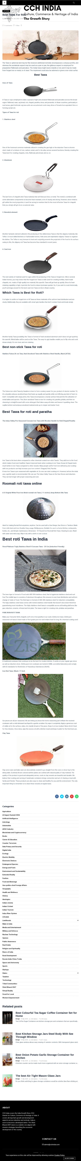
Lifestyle (5, 917)
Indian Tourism (8, 910)
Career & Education (9, 840)
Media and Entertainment (11, 927)
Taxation (5, 977)
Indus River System (9, 913)
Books (4, 836)
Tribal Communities (9, 984)
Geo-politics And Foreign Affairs (14, 885)
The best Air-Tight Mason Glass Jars (38, 1075)
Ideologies (6, 899)
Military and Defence (10, 931)
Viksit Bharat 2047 (9, 987)
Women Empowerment (10, 998)
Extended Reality (8, 875)
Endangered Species (10, 864)
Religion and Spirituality (11, 949)
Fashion (5, 878)
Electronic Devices (9, 861)
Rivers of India (7, 952)
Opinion (5, 938)
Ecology (5, 854)
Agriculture (6, 811)
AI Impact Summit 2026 (11, 815)
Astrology (6, 822)
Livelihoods (6, 920)
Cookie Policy (59, 1155)
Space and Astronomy (10, 963)
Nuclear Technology (10, 934)
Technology (6, 980)
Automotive (6, 825)
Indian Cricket (7, 906)
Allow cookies (69, 1158)
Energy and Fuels (8, 868)
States (4, 973)
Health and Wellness (10, 892)
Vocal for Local (8, 994)
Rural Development (9, 956)
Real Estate (6, 945)
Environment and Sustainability (13, 871)
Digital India (6, 850)
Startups (5, 970)
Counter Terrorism (9, 843)
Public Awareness (9, 941)
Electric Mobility (8, 857)
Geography (6, 889)
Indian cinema (7, 903)
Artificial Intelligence (10, 818)
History (5, 896)
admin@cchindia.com (52, 1145)
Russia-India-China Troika (12, 959)
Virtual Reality (7, 991)
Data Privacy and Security (12, 847)
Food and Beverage (9, 882)
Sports (4, 966)
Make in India (7, 924)
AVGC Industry (7, 829)
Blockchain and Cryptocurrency (14, 833)
